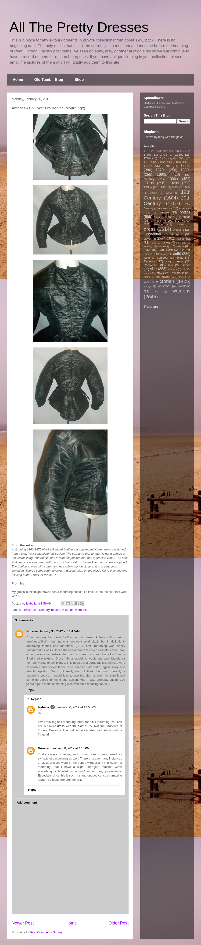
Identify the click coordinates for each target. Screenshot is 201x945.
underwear (163, 276)
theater (147, 277)
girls (179, 234)
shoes (186, 265)
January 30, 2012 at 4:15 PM (70, 748)
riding (168, 261)
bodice (55, 610)
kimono (182, 242)
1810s (148, 162)
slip (184, 269)
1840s (148, 166)
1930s (148, 187)
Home (18, 80)
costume (158, 224)
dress (150, 229)
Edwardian (152, 234)
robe (180, 261)
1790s (147, 158)
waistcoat (164, 286)
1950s (175, 187)
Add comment (27, 802)
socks (147, 273)
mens (180, 246)
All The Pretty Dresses (79, 27)
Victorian (67, 610)
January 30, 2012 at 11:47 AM (59, 631)
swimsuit (178, 273)
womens (80, 610)
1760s (147, 154)
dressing (178, 229)
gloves (148, 238)
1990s (168, 193)
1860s (26, 610)
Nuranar (32, 631)
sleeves (172, 269)
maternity (163, 246)
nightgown (172, 249)
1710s (147, 151)
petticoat (162, 257)
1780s (179, 154)
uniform (182, 277)
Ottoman (161, 253)
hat (188, 238)
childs (186, 217)
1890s (162, 174)
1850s (166, 166)
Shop (79, 80)
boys (157, 216)
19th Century (40, 610)
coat (170, 220)
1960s (186, 187)
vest (146, 281)
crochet (180, 224)
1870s (160, 170)
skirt (153, 269)
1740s (170, 150)
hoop (153, 242)
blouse (164, 212)
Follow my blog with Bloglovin (163, 137)
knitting (148, 246)
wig (156, 291)
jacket (166, 242)
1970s (153, 193)
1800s (181, 158)
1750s (183, 151)
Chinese (156, 220)
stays (160, 273)
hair (178, 238)
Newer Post (23, 923)
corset (186, 220)
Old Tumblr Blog (48, 80)
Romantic (150, 265)
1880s (186, 170)
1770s (163, 154)
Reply (30, 690)
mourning (150, 249)
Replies (36, 699)
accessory (165, 208)
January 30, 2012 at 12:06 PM (76, 707)
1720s (158, 151)
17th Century (165, 158)
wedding (184, 286)
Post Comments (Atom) (46, 932)
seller (29, 545)
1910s (149, 183)
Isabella (43, 707)
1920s (174, 183)
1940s (163, 187)
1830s (180, 162)
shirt (170, 265)
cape (171, 217)
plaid (180, 257)
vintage (148, 286)
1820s (164, 162)
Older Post (118, 923)
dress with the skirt (70, 726)
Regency (150, 261)
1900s (173, 179)
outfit (177, 254)
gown (161, 238)
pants (147, 257)
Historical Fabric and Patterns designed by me (164, 104)
